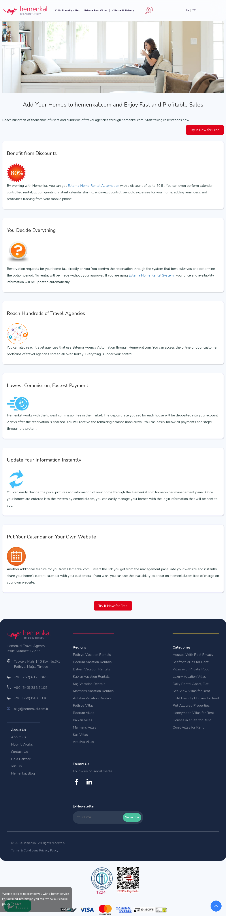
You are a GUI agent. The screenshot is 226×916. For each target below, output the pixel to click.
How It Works (22, 744)
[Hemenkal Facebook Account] (78, 784)
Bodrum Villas (83, 712)
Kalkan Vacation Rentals (91, 676)
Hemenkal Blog (23, 773)
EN (187, 10)
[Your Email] (99, 817)
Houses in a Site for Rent (192, 720)
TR (194, 10)
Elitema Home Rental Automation (93, 185)
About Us (18, 737)
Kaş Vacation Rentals (89, 683)
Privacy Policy (48, 850)
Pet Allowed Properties (191, 705)
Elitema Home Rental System (152, 275)
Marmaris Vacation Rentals (93, 691)
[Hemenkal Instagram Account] (91, 784)
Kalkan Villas (82, 720)
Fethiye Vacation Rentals (92, 654)
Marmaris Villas (84, 727)
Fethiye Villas (83, 705)
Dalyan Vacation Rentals (91, 669)
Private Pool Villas (95, 10)
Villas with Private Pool (191, 669)
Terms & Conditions (24, 850)
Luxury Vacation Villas (189, 676)
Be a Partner (20, 759)
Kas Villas (80, 734)
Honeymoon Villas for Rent (193, 712)
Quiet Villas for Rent (188, 727)
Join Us (16, 766)
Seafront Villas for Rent (191, 662)
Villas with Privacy (123, 10)
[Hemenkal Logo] (25, 10)
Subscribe (132, 817)
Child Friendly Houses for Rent (196, 698)
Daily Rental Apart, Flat (191, 683)
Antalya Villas (83, 741)
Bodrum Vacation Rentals (92, 662)
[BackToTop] (216, 906)
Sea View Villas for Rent (191, 691)
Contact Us (19, 751)
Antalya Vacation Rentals (92, 698)
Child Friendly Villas (67, 10)
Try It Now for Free (204, 130)
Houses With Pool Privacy (193, 654)
